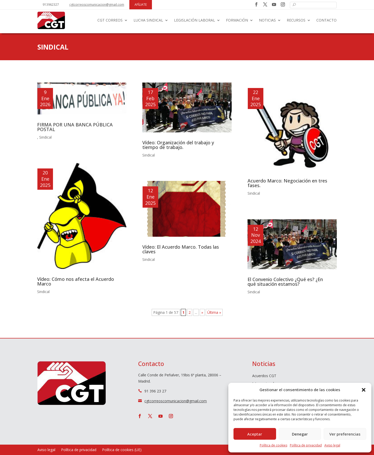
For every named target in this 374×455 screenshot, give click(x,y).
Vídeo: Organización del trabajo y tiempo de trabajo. (178, 144)
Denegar (300, 434)
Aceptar (254, 434)
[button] (363, 389)
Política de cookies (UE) (122, 450)
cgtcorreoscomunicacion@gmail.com (96, 4)
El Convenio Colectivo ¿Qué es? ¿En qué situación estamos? (285, 281)
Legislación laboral (194, 20)
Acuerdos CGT (264, 376)
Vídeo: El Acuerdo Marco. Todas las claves (180, 249)
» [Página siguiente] (202, 312)
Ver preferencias (344, 434)
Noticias (267, 20)
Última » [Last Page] (214, 312)
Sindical (45, 137)
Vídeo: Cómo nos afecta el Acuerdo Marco (75, 281)
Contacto (326, 20)
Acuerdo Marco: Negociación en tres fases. (287, 183)
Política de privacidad (306, 445)
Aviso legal (332, 445)
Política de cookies (273, 445)
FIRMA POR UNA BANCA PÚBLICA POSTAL (75, 126)
